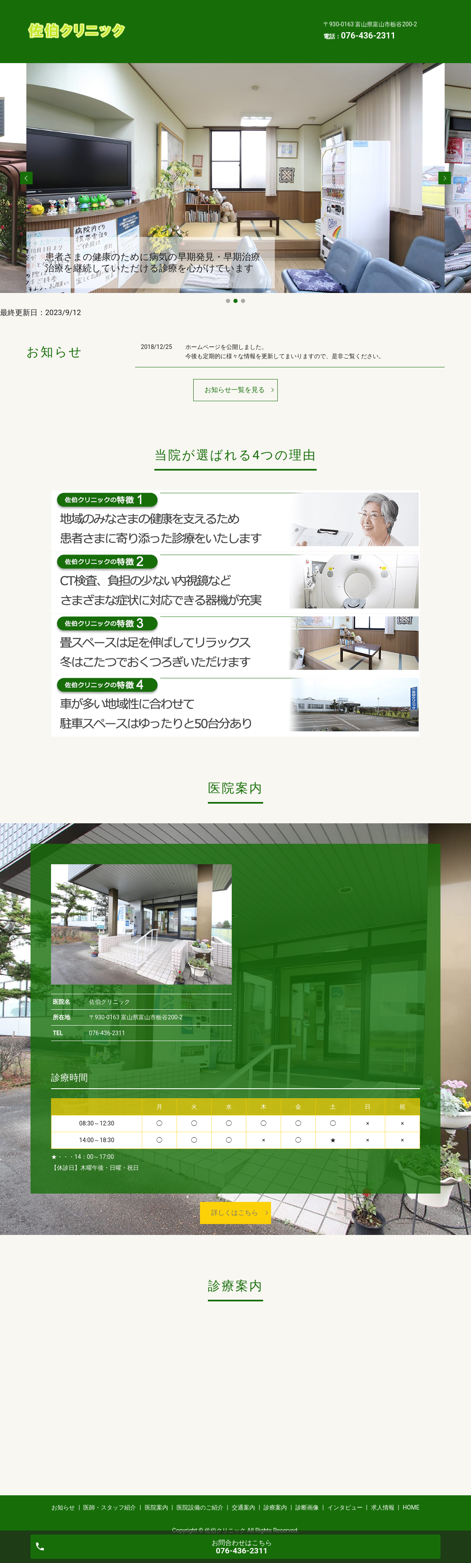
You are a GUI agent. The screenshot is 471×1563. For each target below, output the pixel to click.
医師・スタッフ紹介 (206, 11)
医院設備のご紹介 (161, 24)
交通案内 (215, 24)
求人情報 (246, 37)
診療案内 (258, 24)
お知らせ (148, 11)
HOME (285, 37)
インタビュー (197, 37)
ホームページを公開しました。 (226, 334)
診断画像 (148, 37)
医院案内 (264, 11)
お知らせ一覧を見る (235, 377)
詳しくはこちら (234, 1200)
